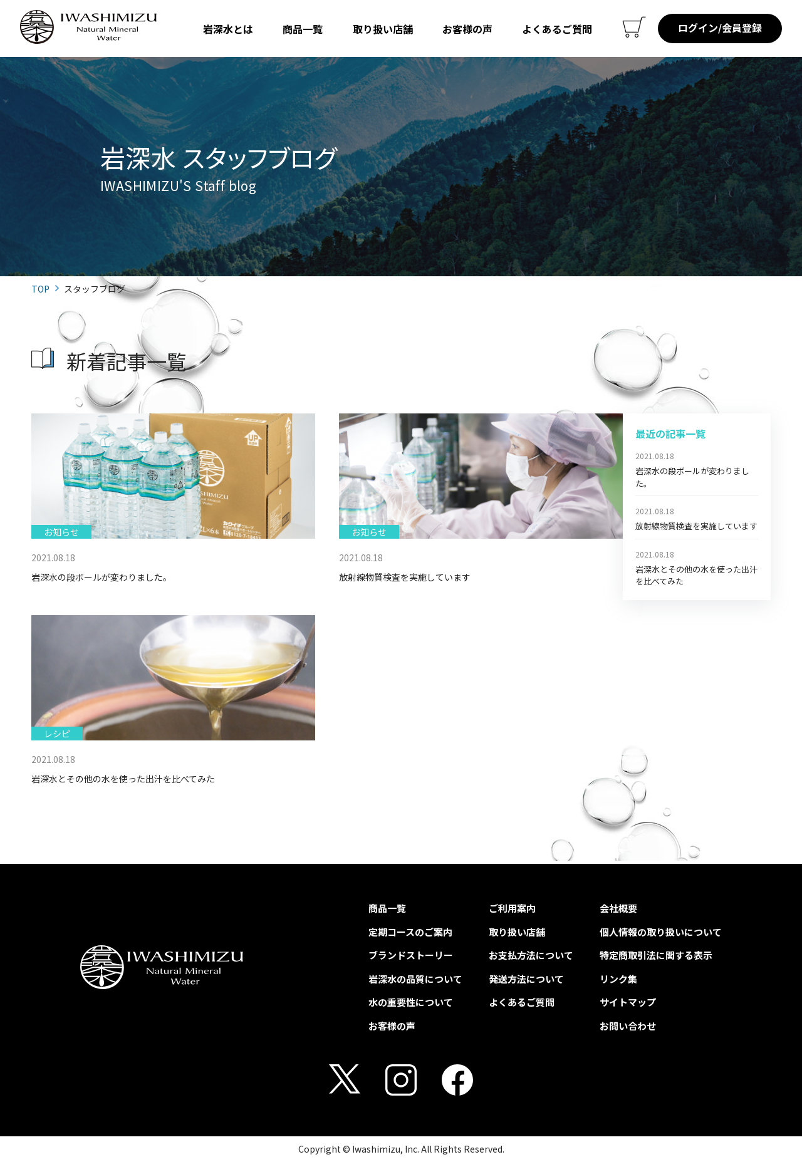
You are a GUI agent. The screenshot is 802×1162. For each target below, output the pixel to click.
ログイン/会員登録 (720, 27)
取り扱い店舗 (383, 28)
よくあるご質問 (557, 28)
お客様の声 (467, 28)
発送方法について (526, 978)
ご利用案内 (512, 908)
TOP (40, 289)
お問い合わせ (628, 1025)
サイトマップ (628, 1002)
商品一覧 (303, 28)
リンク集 (618, 978)
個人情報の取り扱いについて (661, 931)
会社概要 (618, 908)
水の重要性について (410, 1002)
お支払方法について (531, 955)
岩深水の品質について (415, 978)
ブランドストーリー (410, 955)
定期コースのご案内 (410, 931)
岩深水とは (228, 28)
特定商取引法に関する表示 (656, 955)
